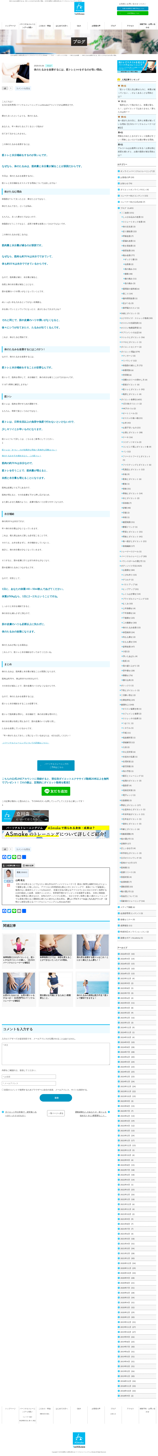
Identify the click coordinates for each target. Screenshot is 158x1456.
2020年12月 (125, 1266)
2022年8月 (125, 1168)
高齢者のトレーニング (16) (133, 904)
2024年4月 (125, 1070)
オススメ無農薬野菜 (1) (131, 330)
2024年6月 (125, 1060)
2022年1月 (125, 1202)
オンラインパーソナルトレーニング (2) (137, 174)
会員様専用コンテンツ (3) (131, 916)
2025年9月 (125, 986)
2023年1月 (125, 1143)
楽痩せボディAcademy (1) (131, 941)
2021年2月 (125, 1256)
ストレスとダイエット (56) (133, 340)
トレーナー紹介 (27, 1420)
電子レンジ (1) (129, 798)
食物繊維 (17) (129, 549)
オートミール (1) (130, 416)
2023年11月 (125, 1094)
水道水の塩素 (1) (130, 759)
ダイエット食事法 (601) (131, 402)
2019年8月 (125, 1344)
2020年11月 (125, 1271)
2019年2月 (125, 1374)
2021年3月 (125, 1251)
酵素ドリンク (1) (130, 530)
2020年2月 (125, 1315)
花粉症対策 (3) (129, 793)
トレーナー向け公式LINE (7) (132, 205)
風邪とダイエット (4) (132, 397)
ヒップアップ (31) (130, 592)
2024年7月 (125, 1055)
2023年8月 (125, 1109)
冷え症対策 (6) (129, 755)
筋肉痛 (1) (125, 870)
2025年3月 (125, 1015)
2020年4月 (125, 1305)
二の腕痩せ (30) (130, 625)
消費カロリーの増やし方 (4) (135, 382)
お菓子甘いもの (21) (131, 430)
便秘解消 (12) (129, 745)
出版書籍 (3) (126, 803)
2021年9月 (125, 1222)
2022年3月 (125, 1192)
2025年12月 (125, 981)
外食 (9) (126, 477)
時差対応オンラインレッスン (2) (134, 934)
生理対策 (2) (128, 764)
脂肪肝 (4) (127, 788)
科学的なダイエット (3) (131, 856)
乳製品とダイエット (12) (133, 472)
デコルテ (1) (128, 582)
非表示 (24, 875)
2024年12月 (125, 1030)
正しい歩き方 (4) (128, 851)
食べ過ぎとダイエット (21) (134, 544)
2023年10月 (125, 1099)
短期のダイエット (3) (132, 783)
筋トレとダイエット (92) (133, 392)
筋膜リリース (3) (128, 875)
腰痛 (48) (128, 277)
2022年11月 (125, 1153)
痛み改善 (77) (129, 258)
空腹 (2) (126, 515)
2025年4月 (125, 1011)
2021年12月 (125, 1207)
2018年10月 (125, 1394)
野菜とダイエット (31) (132, 534)
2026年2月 (125, 971)
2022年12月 (125, 1148)
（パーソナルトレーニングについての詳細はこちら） (25, 745)
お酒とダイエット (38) (132, 435)
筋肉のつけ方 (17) (129, 865)
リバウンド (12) (130, 363)
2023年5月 (125, 1123)
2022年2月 (125, 1197)
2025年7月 (125, 996)
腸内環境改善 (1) (130, 301)
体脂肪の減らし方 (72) (132, 368)
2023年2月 (125, 1138)
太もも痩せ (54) (130, 645)
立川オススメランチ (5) (131, 861)
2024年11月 (125, 1035)
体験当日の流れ (44, 1416)
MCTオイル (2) (129, 411)
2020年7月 (125, 1291)
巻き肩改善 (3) (129, 248)
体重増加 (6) (128, 373)
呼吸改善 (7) (128, 239)
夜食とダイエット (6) (132, 482)
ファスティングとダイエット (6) (137, 467)
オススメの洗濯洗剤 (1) (131, 326)
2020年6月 (125, 1295)
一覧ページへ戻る (56, 1116)
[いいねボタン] (5, 91)
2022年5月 (125, 1182)
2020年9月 (125, 1281)
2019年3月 (125, 1369)
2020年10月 (125, 1276)
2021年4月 (125, 1246)
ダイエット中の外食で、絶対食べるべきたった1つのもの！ (21, 1117)
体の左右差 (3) (129, 229)
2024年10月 (125, 1040)
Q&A (79, 27)
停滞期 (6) (127, 378)
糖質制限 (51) (129, 525)
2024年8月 (125, 1050)
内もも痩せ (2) (129, 640)
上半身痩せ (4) (129, 611)
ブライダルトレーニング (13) (135, 601)
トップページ (9, 27)
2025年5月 (125, 1006)
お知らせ (113, 1416)
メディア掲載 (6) (127, 910)
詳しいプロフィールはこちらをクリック (85, 901)
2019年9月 (125, 1340)
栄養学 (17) (126, 846)
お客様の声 (96, 27)
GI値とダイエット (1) (130, 316)
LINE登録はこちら (133, 14)
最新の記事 (29, 868)
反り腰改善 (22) (130, 234)
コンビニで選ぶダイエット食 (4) (137, 449)
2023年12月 (125, 1089)
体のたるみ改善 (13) (131, 630)
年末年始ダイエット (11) (133, 817)
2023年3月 (125, 1133)
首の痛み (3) (130, 286)
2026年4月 (125, 961)
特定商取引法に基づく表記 (27, 1423)
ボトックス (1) (127, 688)
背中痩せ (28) (129, 673)
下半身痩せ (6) (129, 616)
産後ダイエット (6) (131, 387)
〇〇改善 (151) (127, 215)
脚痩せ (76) (128, 678)
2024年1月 (125, 1084)
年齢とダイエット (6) (130, 832)
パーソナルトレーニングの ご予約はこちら (56, 768)
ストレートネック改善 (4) (134, 224)
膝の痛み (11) (130, 281)
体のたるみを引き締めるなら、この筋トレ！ (21, 458)
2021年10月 (125, 1217)
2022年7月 (125, 1173)
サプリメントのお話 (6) (131, 335)
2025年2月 (125, 1020)
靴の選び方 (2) (127, 894)
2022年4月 (125, 1187)
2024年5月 (125, 1065)
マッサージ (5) (129, 358)
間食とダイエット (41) (132, 539)
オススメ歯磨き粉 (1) (132, 712)
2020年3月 (125, 1310)
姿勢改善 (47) (129, 649)
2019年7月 (125, 1349)
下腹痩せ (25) (129, 621)
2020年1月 (125, 1320)
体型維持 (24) (129, 635)
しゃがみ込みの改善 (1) (133, 220)
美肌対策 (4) (126, 880)
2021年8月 (125, 1227)
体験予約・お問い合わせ (149, 27)
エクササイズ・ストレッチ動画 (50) (136, 321)
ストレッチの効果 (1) (132, 721)
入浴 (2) (126, 750)
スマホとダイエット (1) (131, 345)
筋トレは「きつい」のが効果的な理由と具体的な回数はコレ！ (29, 452)
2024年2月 (125, 1079)
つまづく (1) (128, 726)
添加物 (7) (127, 506)
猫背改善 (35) (129, 253)
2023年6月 (125, 1119)
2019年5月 (125, 1359)
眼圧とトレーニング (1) (133, 779)
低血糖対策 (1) (129, 740)
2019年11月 (125, 1330)
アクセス (131, 27)
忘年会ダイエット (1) (132, 822)
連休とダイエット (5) (132, 826)
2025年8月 (125, 991)
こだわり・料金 (44, 27)
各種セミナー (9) (127, 922)
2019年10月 (125, 1335)
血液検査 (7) (126, 885)
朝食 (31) (127, 491)
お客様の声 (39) (127, 180)
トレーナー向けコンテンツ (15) (134, 198)
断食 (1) (126, 487)
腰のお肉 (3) (128, 683)
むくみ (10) (128, 606)
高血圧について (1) (129, 899)
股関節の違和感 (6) (131, 291)
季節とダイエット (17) (131, 808)
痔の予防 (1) (128, 774)
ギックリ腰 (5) (131, 262)
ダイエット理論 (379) (130, 354)
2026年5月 (125, 956)
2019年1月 (125, 1379)
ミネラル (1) (128, 731)
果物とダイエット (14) (132, 496)
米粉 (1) (126, 520)
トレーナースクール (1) (131, 554)
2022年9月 (125, 1163)
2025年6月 (125, 1001)
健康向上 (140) (127, 707)
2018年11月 (125, 1389)
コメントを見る (23, 91)
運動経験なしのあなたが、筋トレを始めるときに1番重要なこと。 (91, 1117)
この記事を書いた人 (12, 868)
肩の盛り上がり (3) (131, 668)
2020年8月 (125, 1286)
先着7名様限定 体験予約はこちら (133, 9)
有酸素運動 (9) (127, 837)
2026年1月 (125, 976)
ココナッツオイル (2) (132, 445)
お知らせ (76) (126, 186)
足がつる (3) (128, 306)
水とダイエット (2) (131, 501)
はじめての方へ (61, 27)
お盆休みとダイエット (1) (134, 812)
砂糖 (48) (127, 511)
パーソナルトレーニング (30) (134, 559)
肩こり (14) (128, 296)
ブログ (114, 27)
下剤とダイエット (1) (130, 693)
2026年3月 (125, 966)
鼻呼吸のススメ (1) (131, 311)
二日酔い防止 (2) (128, 698)
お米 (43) (127, 425)
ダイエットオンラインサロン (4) (134, 192)
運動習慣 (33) (127, 889)
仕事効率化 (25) (128, 703)
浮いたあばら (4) (130, 659)
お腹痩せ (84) (129, 573)
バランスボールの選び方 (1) (133, 564)
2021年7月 (125, 1232)
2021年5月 (125, 1241)
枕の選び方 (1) (127, 841)
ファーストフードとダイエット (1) (136, 461)
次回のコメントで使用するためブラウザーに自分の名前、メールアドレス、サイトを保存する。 (46, 1092)
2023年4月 (125, 1128)
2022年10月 (125, 1158)
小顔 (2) (126, 654)
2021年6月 (125, 1236)
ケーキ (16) (128, 440)
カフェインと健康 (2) (132, 716)
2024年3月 (125, 1074)
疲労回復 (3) (128, 769)
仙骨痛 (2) (129, 267)
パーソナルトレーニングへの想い (26, 27)
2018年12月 (125, 1384)
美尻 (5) (126, 664)
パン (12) (127, 454)
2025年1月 (125, 1025)
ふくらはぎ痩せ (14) (131, 597)
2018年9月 (125, 1399)
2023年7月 (125, 1114)
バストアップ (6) (130, 587)
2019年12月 (125, 1325)
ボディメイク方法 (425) (131, 569)
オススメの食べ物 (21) (132, 421)
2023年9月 (125, 1104)
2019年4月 (125, 1364)
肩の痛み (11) (130, 272)
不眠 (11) (127, 735)
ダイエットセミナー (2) (131, 350)
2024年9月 (125, 1045)
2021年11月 (125, 1212)
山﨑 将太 (20, 883)
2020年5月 (125, 1300)
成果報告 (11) (126, 928)
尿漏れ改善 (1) (129, 244)
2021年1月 (125, 1261)
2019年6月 (125, 1354)
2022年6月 (125, 1177)
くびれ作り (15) (130, 578)
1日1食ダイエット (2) (132, 406)
